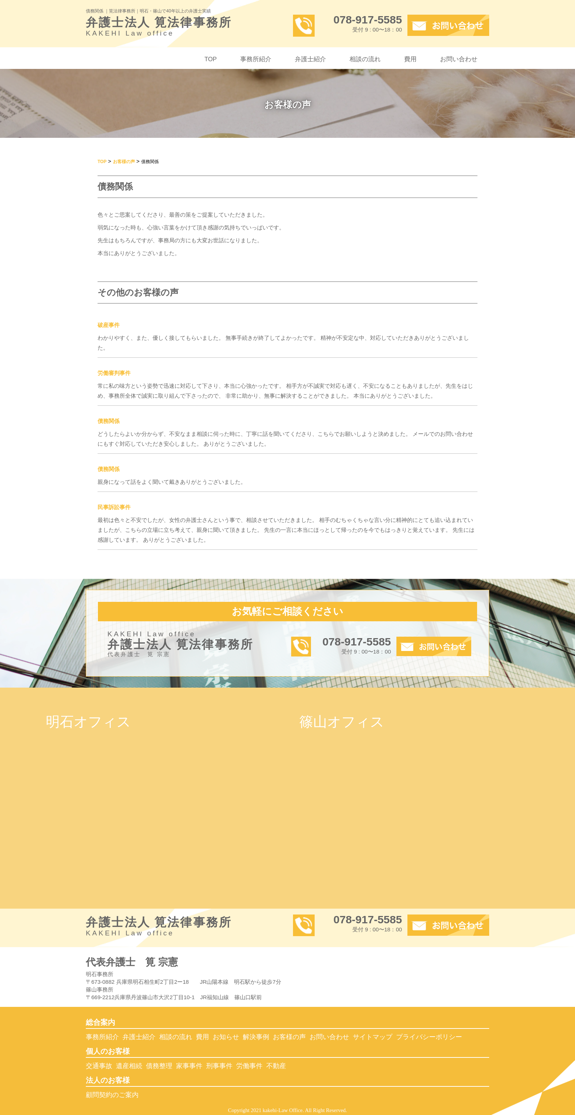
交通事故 (99, 1066)
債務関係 (109, 421)
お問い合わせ (458, 59)
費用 (410, 59)
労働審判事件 (114, 373)
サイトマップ (372, 1037)
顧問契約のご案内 (112, 1095)
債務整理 (159, 1066)
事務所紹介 (255, 59)
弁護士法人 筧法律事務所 (184, 28)
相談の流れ (365, 59)
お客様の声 (289, 1037)
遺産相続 (129, 1066)
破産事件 (109, 325)
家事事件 (189, 1066)
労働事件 (249, 1066)
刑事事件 (219, 1066)
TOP (210, 59)
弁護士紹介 (310, 59)
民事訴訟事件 (114, 507)
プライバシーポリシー (429, 1037)
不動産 (276, 1066)
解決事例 (256, 1037)
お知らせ (226, 1037)
